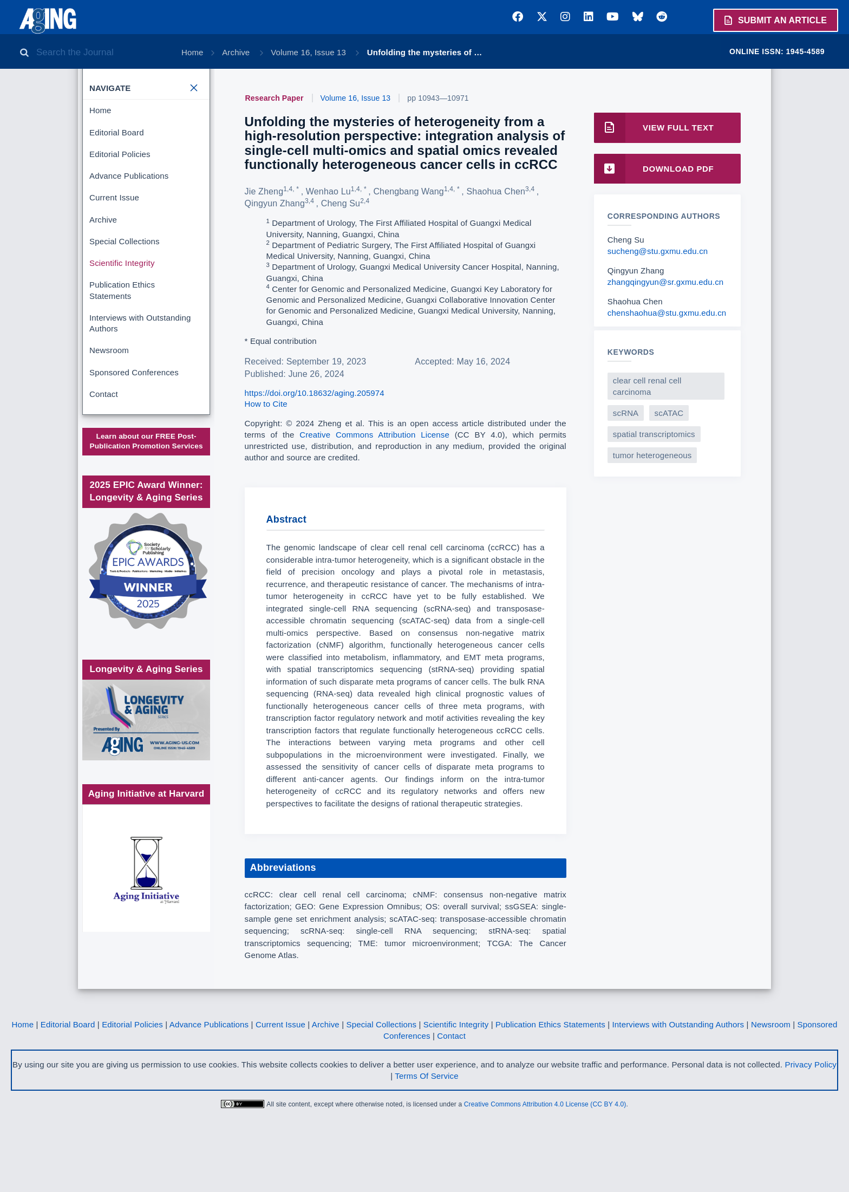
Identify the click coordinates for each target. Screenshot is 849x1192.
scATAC (669, 413)
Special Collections (124, 241)
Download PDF (654, 169)
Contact (103, 394)
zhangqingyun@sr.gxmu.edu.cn (665, 281)
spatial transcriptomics (654, 434)
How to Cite (266, 403)
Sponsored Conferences (134, 372)
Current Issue (114, 197)
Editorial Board (116, 132)
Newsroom (109, 350)
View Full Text (654, 127)
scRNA (625, 413)
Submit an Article (775, 20)
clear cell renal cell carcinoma (647, 386)
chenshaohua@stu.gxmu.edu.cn (667, 312)
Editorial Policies (120, 154)
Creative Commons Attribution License (374, 434)
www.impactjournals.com (145, 455)
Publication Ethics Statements (122, 290)
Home (192, 52)
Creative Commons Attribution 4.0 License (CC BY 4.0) (545, 1149)
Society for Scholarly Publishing (145, 509)
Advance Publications (128, 175)
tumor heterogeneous (652, 455)
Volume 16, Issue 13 (309, 52)
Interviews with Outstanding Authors (140, 323)
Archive (237, 52)
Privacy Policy (810, 1109)
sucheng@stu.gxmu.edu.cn (658, 251)
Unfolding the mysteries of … (424, 52)
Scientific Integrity (122, 263)
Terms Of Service (426, 1120)
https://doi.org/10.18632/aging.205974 (314, 393)
